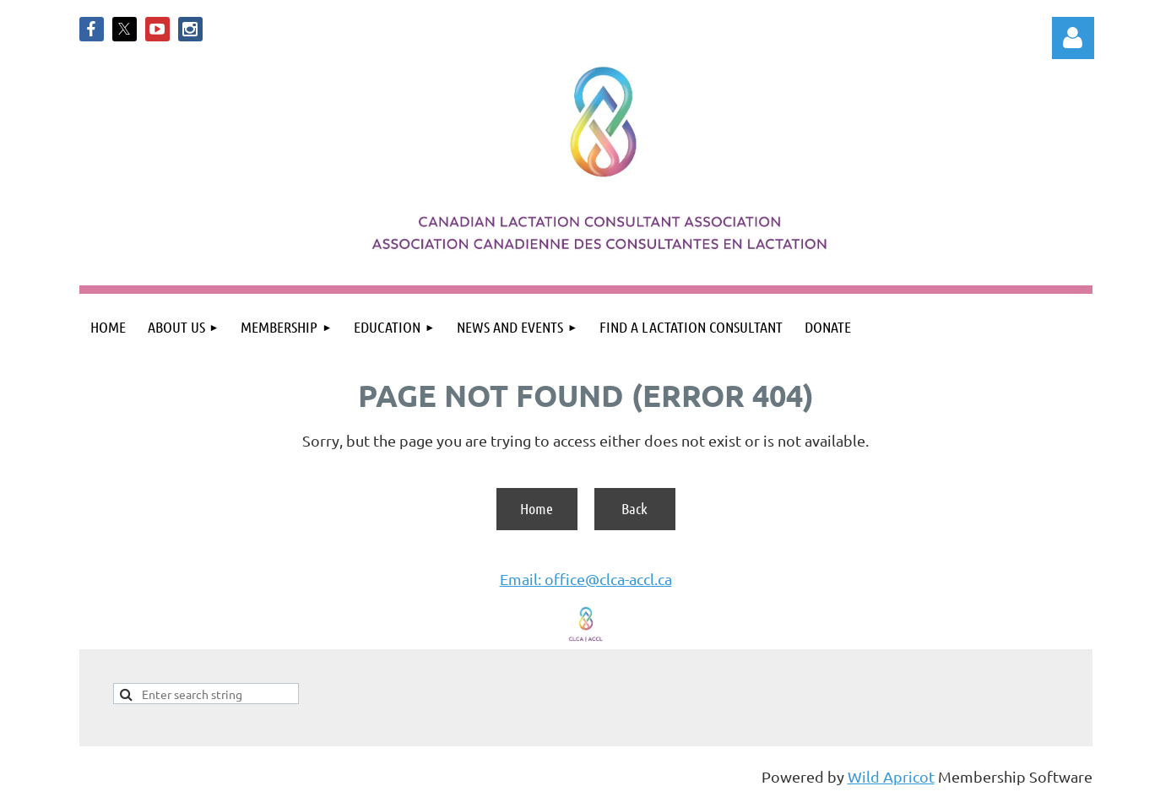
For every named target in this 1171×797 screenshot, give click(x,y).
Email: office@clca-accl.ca (586, 579)
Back (634, 508)
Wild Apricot (891, 776)
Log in (1073, 38)
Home (536, 508)
